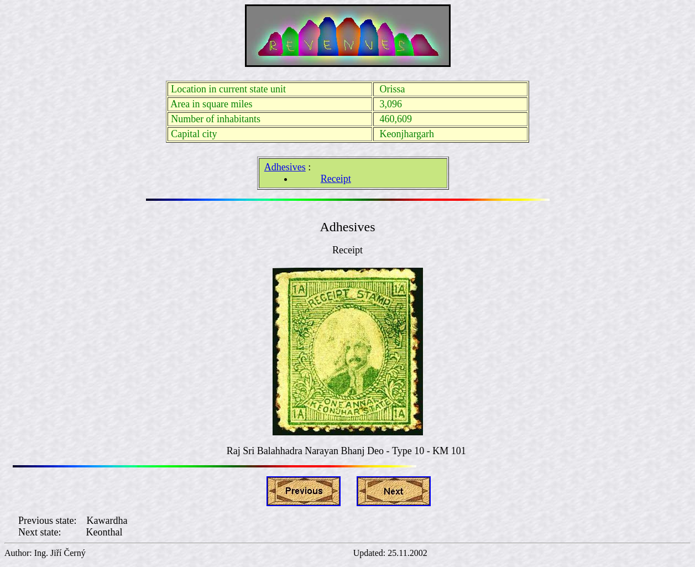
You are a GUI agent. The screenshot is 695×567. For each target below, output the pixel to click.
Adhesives (285, 167)
